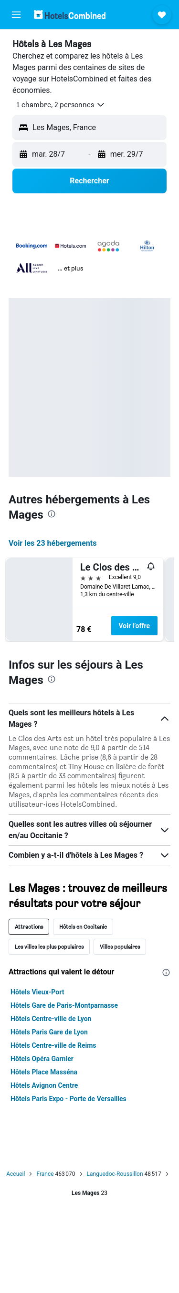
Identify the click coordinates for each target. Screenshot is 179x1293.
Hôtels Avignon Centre (44, 1085)
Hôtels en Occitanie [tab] (83, 926)
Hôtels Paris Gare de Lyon (49, 1032)
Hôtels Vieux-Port (37, 992)
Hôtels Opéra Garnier (42, 1058)
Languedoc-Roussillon (115, 1174)
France (44, 1174)
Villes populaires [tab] (120, 946)
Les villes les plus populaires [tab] (49, 946)
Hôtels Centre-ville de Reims (53, 1045)
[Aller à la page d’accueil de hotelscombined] (69, 14)
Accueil (15, 1174)
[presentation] (51, 514)
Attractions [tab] (29, 926)
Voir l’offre (134, 626)
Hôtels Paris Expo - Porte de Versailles (68, 1099)
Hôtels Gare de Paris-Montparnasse (64, 1005)
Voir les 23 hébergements (52, 543)
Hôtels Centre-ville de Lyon (51, 1018)
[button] (16, 14)
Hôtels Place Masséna (44, 1072)
